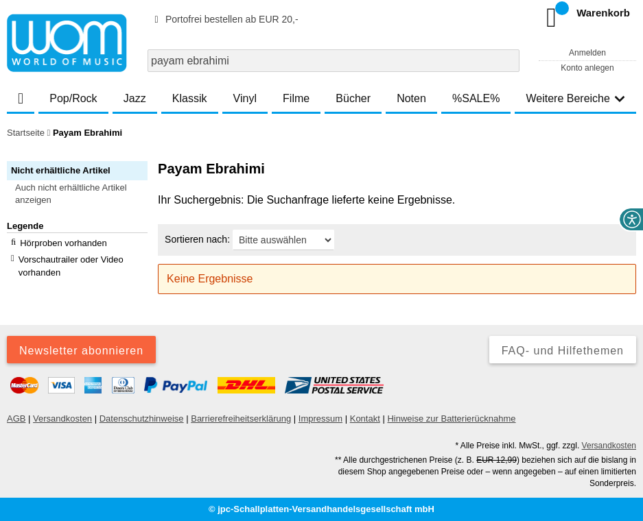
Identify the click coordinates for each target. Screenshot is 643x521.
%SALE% (476, 98)
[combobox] (333, 60)
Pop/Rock (73, 98)
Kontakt (365, 418)
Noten (411, 98)
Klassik (189, 98)
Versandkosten (62, 418)
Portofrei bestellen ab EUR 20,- (224, 19)
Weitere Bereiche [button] (575, 98)
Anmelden (587, 53)
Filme (296, 98)
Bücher (353, 98)
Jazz (135, 98)
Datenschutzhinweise (142, 418)
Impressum (320, 418)
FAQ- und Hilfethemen (563, 350)
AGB (16, 418)
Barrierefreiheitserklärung (241, 418)
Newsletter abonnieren (81, 350)
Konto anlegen (587, 68)
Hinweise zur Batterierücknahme (451, 418)
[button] (83, 194)
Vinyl (245, 98)
